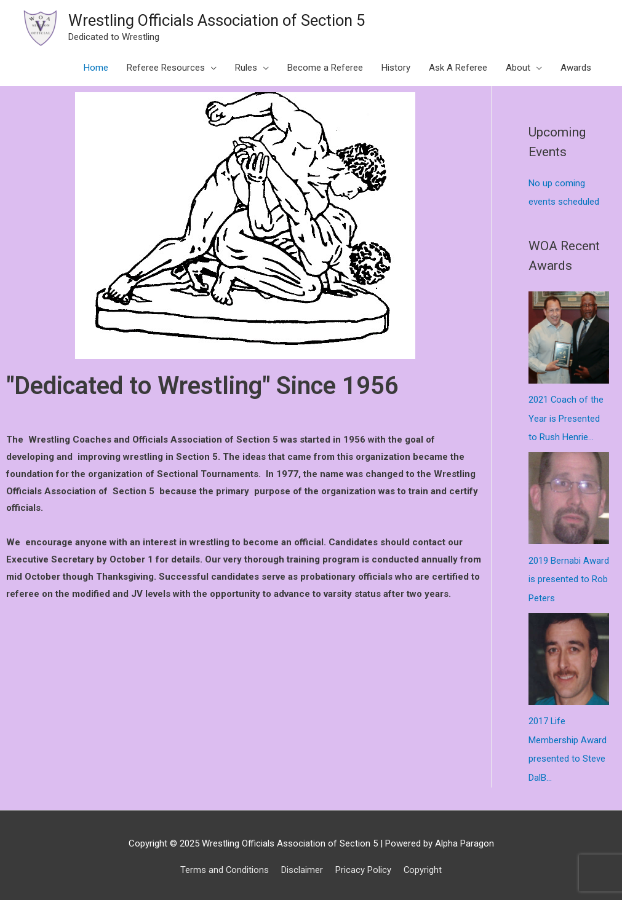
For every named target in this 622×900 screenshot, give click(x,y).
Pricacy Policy (363, 866)
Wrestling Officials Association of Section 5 (219, 20)
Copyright (423, 866)
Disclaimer (302, 866)
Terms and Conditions (224, 866)
